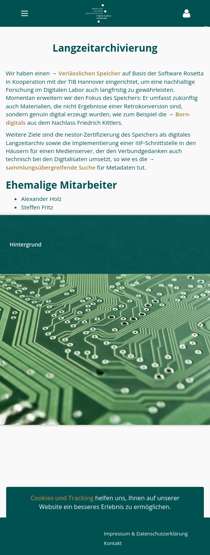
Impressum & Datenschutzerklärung (146, 533)
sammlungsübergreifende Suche (50, 167)
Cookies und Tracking (62, 498)
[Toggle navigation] (93, 13)
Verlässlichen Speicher (90, 73)
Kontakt (113, 543)
